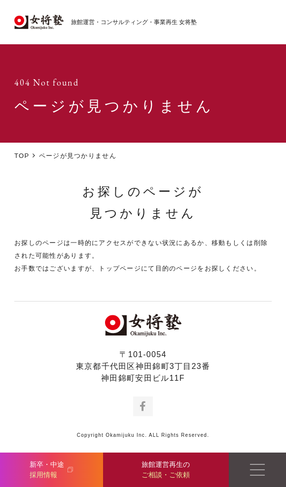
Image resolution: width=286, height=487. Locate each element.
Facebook (143, 406)
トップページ (120, 268)
